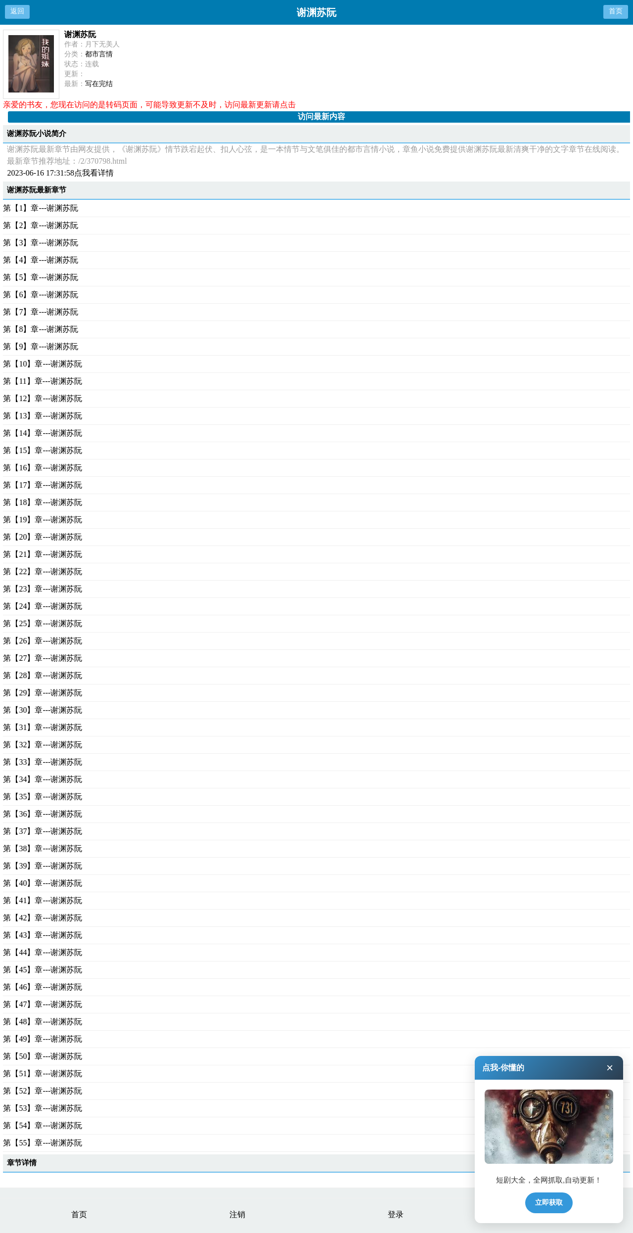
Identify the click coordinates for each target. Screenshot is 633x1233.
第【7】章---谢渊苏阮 (40, 312)
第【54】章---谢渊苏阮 (42, 1125)
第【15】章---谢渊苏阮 (42, 450)
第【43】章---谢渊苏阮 (42, 935)
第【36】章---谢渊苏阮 (42, 814)
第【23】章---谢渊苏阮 (42, 589)
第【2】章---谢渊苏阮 (40, 225)
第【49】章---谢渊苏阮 (42, 1039)
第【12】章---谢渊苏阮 (42, 398)
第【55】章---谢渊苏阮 (42, 1143)
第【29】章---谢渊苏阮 (42, 692)
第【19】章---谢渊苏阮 (42, 519)
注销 (237, 1214)
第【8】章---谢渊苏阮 (40, 329)
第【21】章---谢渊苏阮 (42, 554)
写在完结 (99, 84)
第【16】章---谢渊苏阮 (42, 467)
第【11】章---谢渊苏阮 (42, 381)
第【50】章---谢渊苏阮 (42, 1056)
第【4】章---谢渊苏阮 (40, 260)
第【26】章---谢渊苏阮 (42, 641)
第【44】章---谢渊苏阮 (42, 952)
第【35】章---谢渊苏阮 (42, 796)
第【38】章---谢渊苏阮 (42, 848)
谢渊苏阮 (80, 34)
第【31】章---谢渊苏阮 (42, 727)
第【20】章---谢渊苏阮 (42, 537)
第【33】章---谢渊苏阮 (42, 762)
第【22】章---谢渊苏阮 (42, 571)
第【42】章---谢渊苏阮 (42, 917)
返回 (17, 11)
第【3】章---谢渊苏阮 (40, 242)
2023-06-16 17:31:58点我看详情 (60, 173)
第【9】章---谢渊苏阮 (40, 346)
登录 (396, 1214)
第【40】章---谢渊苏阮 (42, 883)
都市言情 (99, 54)
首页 (616, 11)
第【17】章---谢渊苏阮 (42, 485)
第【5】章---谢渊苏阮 (40, 277)
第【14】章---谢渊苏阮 (42, 433)
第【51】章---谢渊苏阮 (42, 1073)
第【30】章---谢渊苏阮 (42, 710)
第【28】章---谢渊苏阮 (42, 675)
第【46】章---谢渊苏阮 (42, 987)
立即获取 (549, 1202)
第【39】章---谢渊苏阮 (42, 866)
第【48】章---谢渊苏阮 (42, 1021)
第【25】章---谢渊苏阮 (42, 623)
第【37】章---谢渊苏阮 (42, 831)
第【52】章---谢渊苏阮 (42, 1091)
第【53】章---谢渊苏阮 (42, 1108)
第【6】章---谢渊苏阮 (40, 294)
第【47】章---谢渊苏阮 (42, 1004)
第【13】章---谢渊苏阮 (42, 415)
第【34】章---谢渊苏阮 (42, 779)
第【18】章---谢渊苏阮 (42, 502)
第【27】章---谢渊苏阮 (42, 658)
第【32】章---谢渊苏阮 (42, 744)
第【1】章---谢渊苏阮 (40, 208)
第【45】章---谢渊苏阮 (42, 969)
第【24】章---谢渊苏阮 (42, 606)
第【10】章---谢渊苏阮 (42, 364)
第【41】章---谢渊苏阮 (42, 900)
